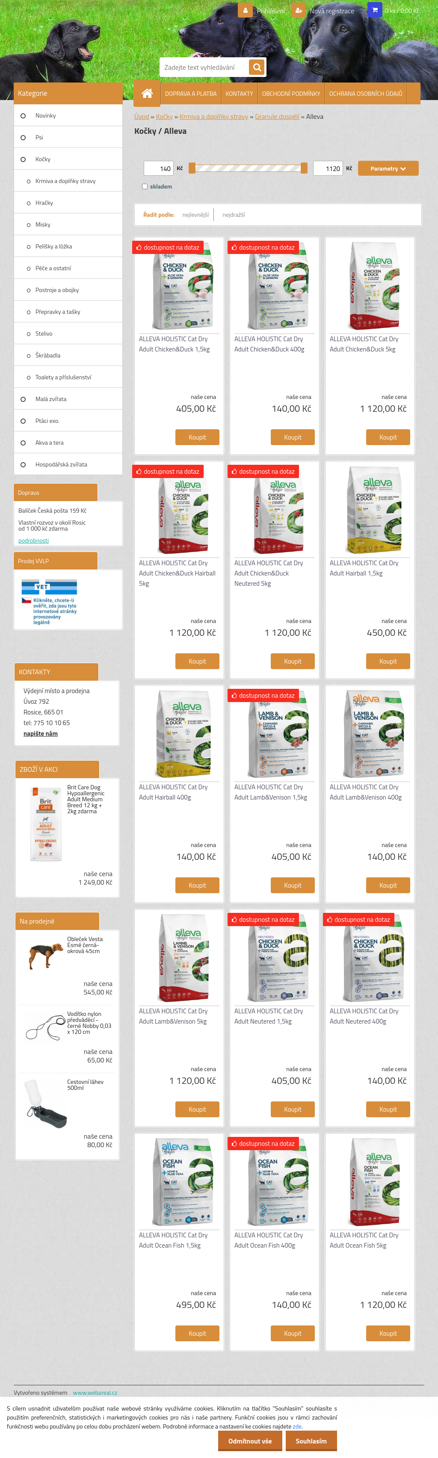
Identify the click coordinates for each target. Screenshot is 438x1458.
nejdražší (233, 214)
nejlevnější (196, 214)
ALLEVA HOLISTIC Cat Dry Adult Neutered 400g (364, 1016)
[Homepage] (150, 93)
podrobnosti (33, 540)
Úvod (141, 116)
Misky (43, 224)
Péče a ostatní (53, 267)
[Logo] (227, 27)
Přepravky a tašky (58, 311)
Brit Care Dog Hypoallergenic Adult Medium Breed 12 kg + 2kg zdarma (85, 799)
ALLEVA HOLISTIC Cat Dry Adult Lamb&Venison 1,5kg (270, 792)
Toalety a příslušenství (63, 376)
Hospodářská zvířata (61, 464)
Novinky (46, 115)
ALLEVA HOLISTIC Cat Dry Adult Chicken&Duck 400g (269, 344)
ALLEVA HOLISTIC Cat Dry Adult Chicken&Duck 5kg (364, 344)
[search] (256, 67)
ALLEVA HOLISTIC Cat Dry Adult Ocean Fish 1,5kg (173, 1240)
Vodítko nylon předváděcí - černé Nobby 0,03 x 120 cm (89, 1023)
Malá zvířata (51, 398)
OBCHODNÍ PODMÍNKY (291, 93)
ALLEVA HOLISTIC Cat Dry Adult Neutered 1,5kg (268, 1016)
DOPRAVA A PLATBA (191, 93)
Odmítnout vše (249, 1441)
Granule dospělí (277, 116)
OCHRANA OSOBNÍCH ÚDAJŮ (365, 93)
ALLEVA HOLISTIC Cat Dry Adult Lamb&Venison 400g (366, 792)
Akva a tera (50, 442)
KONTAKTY (239, 93)
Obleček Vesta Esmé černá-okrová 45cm (85, 945)
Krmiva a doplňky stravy (66, 180)
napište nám (41, 733)
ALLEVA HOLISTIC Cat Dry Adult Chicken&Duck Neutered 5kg (268, 573)
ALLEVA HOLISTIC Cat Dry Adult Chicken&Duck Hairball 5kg (177, 573)
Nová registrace (331, 11)
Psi (39, 137)
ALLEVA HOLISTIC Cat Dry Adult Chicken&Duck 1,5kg (174, 344)
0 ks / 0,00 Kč (402, 10)
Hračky (44, 202)
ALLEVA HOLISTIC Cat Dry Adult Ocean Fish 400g (268, 1240)
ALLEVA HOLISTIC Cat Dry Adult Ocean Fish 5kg (364, 1240)
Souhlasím (310, 1441)
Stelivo (44, 333)
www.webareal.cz (95, 1392)
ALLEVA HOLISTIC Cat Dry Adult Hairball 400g (173, 792)
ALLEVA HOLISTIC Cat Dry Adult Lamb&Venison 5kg (173, 1016)
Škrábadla (48, 355)
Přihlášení (271, 11)
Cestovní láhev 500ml (85, 1085)
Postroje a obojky (57, 289)
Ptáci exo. (47, 420)
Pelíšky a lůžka (54, 246)
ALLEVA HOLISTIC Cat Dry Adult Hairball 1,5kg (364, 568)
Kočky (43, 158)
